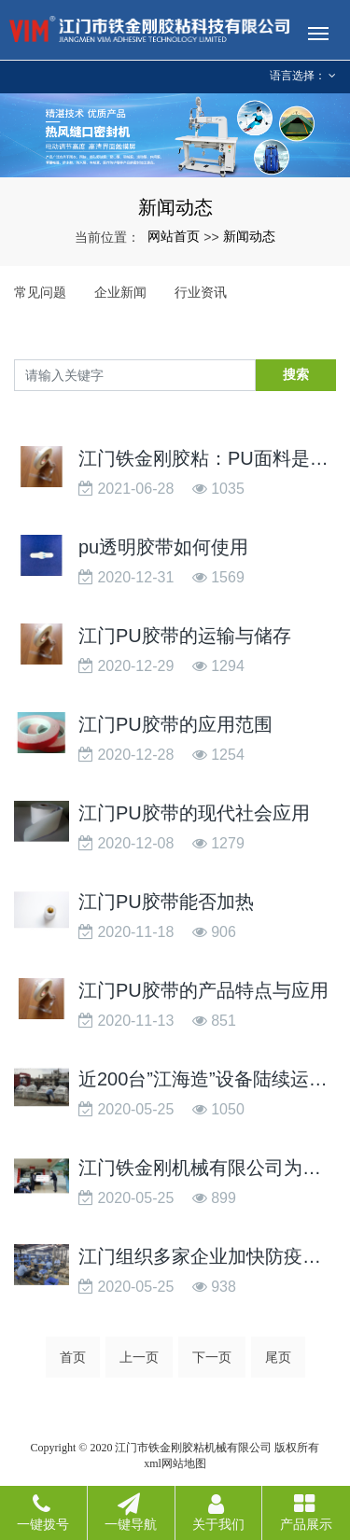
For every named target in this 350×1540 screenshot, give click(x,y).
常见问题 (40, 292)
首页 (73, 1357)
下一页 (211, 1357)
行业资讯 (201, 292)
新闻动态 (249, 236)
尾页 (278, 1357)
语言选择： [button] (303, 75)
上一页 (139, 1357)
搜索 (296, 374)
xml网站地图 (175, 1463)
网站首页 (173, 236)
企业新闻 (120, 292)
